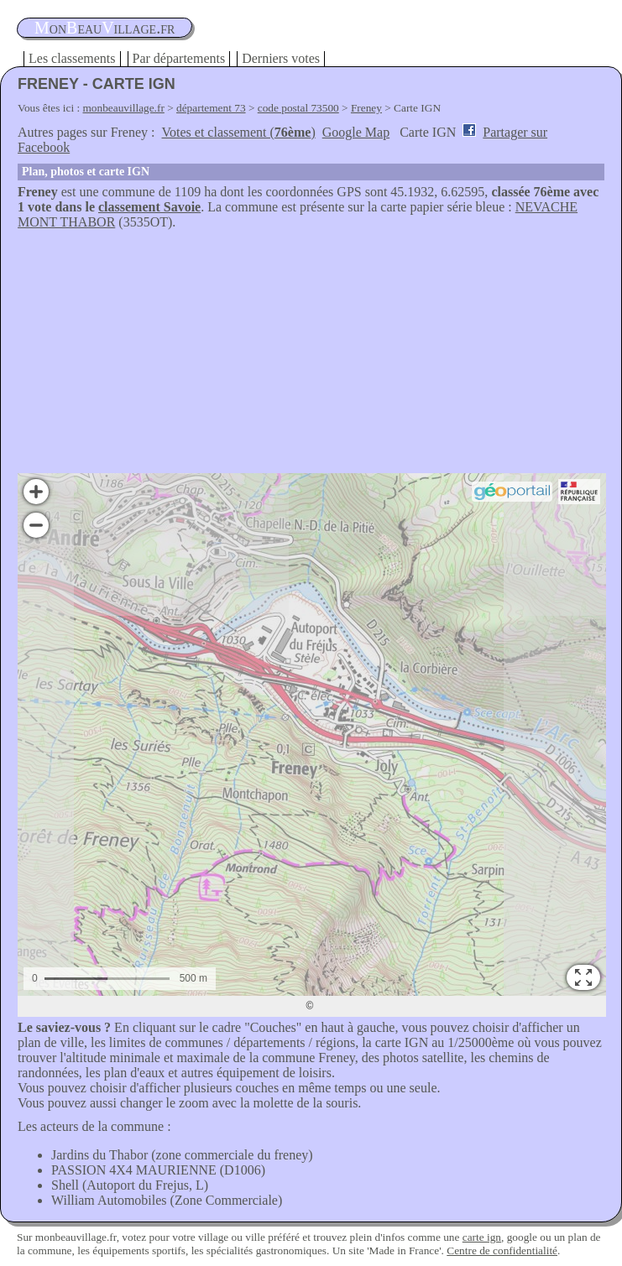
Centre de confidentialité (502, 1250)
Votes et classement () (239, 132)
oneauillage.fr (104, 27)
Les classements (72, 58)
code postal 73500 (298, 108)
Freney (366, 108)
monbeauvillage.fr (124, 108)
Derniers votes (281, 58)
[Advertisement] (311, 355)
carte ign (482, 1237)
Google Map (355, 132)
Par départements (179, 58)
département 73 (211, 108)
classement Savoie (149, 207)
